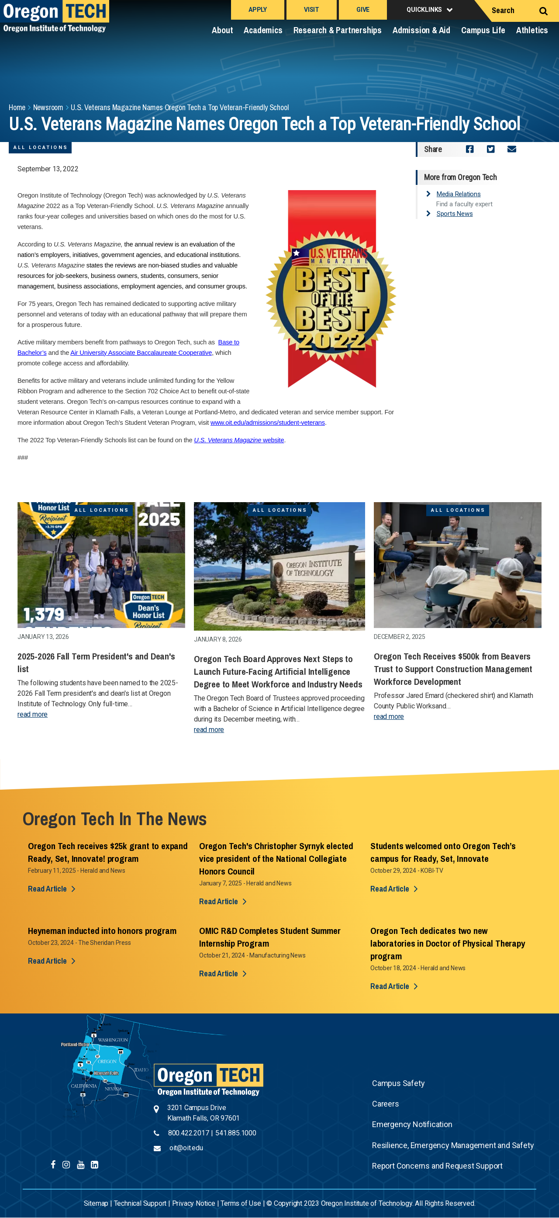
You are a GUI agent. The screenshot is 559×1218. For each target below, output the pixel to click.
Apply (257, 9)
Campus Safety (398, 1083)
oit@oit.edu (186, 1148)
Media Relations (459, 194)
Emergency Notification (412, 1124)
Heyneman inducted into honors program (102, 930)
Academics (263, 30)
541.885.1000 (235, 1133)
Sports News (455, 214)
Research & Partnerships (337, 30)
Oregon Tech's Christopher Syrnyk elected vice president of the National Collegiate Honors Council (276, 859)
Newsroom (48, 107)
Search (503, 10)
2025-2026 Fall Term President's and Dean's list (96, 662)
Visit (311, 9)
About (222, 30)
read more (32, 714)
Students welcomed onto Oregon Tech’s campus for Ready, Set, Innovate (443, 852)
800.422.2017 (188, 1133)
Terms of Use (241, 1203)
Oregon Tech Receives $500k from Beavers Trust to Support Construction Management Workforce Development (453, 669)
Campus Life (483, 30)
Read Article (47, 888)
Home (17, 107)
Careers (385, 1103)
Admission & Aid (421, 30)
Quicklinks (424, 9)
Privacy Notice (193, 1203)
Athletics (532, 30)
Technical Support (140, 1203)
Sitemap (96, 1203)
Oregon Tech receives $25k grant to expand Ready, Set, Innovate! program (108, 852)
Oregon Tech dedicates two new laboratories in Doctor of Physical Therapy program (447, 943)
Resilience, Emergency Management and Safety (453, 1145)
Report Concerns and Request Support (437, 1165)
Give (362, 9)
